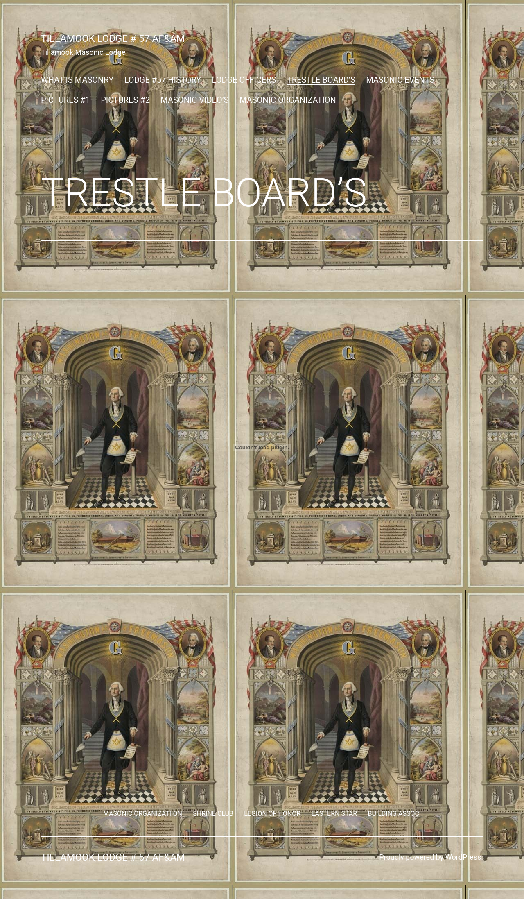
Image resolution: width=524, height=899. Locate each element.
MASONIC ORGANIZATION (287, 100)
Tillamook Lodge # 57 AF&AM (113, 38)
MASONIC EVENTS (400, 80)
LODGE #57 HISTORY (162, 80)
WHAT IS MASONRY (77, 80)
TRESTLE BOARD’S (321, 80)
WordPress (463, 857)
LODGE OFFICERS (244, 80)
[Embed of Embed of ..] (262, 448)
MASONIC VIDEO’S (194, 100)
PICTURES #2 (125, 100)
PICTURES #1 (65, 100)
